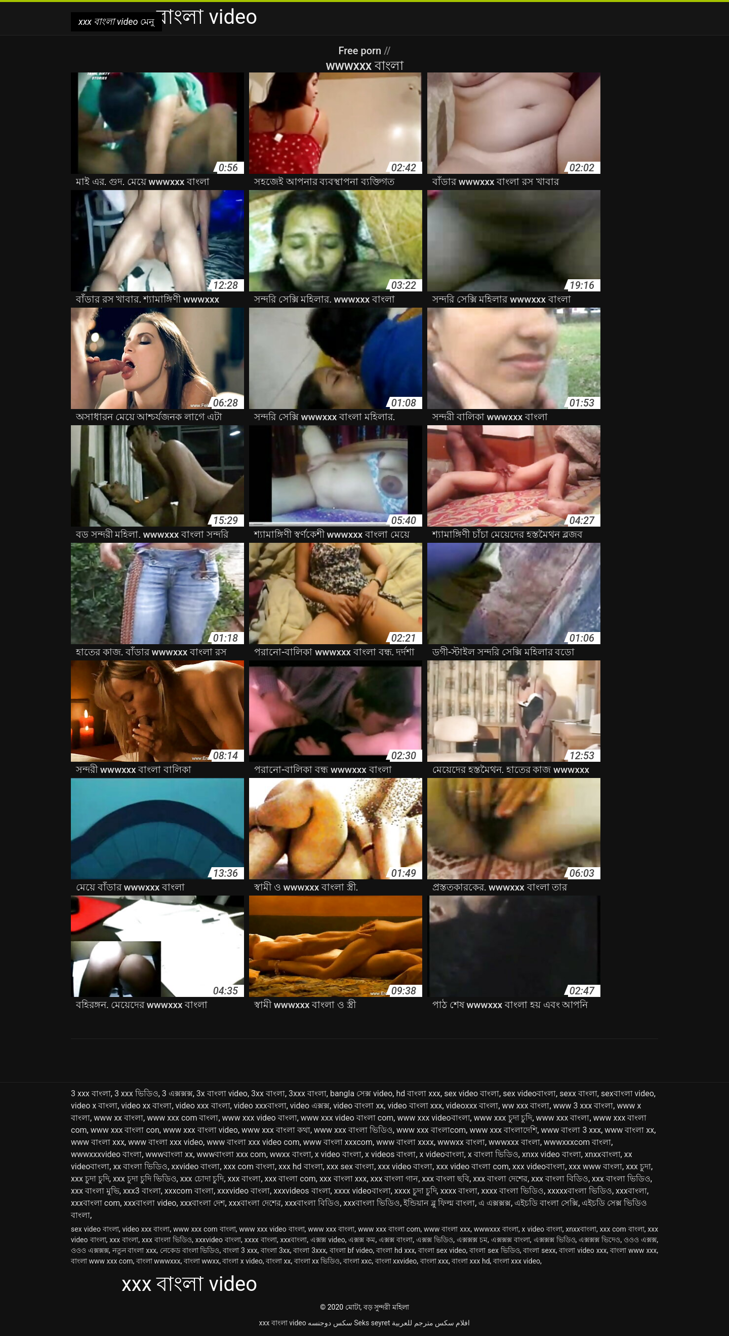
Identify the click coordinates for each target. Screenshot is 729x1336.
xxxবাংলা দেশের (255, 1203)
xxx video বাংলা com (472, 1166)
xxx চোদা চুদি (202, 1178)
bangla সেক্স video (361, 1093)
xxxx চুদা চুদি (415, 1191)
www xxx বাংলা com (389, 1229)
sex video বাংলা (471, 1093)
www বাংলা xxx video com (253, 1142)
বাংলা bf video (351, 1250)
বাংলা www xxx (633, 1250)
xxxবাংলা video (150, 1203)
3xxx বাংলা (308, 1093)
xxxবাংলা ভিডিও (371, 1203)
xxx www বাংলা (595, 1166)
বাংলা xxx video (516, 1261)
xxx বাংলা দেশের (500, 1178)
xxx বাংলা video (282, 1323)
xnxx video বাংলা (551, 1154)
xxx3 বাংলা (142, 1191)
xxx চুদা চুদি (90, 1178)
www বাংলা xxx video (165, 1142)
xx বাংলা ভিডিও (140, 1166)
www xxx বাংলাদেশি (503, 1130)
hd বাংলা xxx (418, 1093)
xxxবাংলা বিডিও (312, 1203)
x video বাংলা (338, 1154)
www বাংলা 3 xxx (571, 1130)
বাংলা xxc (357, 1261)
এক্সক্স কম (361, 1240)
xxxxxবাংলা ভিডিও (579, 1191)
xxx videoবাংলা (538, 1166)
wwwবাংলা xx (169, 1154)
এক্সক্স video (327, 1240)
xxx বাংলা (244, 1178)
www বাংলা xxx (98, 1142)
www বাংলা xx (629, 1130)
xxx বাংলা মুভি (95, 1191)
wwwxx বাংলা (461, 1142)
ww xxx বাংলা (526, 1105)
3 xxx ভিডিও (136, 1093)
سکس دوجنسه (330, 1323)
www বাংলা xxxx (405, 1142)
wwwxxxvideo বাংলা (106, 1154)
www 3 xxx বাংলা (583, 1105)
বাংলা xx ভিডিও (317, 1261)
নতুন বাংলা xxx (134, 1250)
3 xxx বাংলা (91, 1093)
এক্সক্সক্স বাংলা (510, 1240)
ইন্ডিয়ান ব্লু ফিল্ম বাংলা (439, 1203)
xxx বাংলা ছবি (445, 1178)
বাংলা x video (242, 1261)
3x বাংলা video (222, 1093)
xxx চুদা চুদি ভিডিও (145, 1178)
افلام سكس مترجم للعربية (431, 1323)
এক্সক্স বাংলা (396, 1240)
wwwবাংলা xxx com (231, 1154)
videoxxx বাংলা (472, 1105)
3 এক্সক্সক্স (177, 1093)
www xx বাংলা (118, 1118)
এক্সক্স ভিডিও (434, 1240)
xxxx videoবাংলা (362, 1191)
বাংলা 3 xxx (240, 1250)
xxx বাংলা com (290, 1178)
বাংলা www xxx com (102, 1261)
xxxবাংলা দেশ (202, 1203)
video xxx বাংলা (203, 1105)
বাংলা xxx (434, 1261)
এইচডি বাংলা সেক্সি (546, 1203)
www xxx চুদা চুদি (503, 1118)
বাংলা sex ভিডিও (494, 1250)
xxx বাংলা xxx (343, 1178)
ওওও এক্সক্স (640, 1240)
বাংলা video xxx (582, 1250)
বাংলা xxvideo (396, 1261)
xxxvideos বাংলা (301, 1191)
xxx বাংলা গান (395, 1178)
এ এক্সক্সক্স (494, 1203)
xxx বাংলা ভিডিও (621, 1178)
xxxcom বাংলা (189, 1191)
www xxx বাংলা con (125, 1130)
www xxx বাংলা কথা (275, 1130)
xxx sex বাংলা (350, 1166)
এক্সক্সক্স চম (472, 1240)
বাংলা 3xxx (309, 1250)
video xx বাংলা (146, 1105)
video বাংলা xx (358, 1105)
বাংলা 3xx (275, 1250)
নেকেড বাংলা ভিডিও (190, 1250)
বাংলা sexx (539, 1250)
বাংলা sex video (442, 1250)
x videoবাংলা (442, 1154)
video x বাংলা (94, 1105)
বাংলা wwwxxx (158, 1261)
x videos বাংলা (390, 1154)
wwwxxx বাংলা (514, 1142)
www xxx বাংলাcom (431, 1130)
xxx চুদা (638, 1166)
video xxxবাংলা (260, 1105)
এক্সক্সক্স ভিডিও (555, 1240)
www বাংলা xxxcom (338, 1142)
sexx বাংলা (578, 1093)
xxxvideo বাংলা (243, 1191)
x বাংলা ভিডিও (493, 1154)
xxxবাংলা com (95, 1203)
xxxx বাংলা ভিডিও (512, 1191)
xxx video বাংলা (405, 1166)
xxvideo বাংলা (195, 1166)
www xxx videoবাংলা (433, 1118)
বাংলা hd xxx (395, 1250)
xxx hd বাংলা (300, 1166)
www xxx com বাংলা (182, 1118)
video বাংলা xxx (414, 1105)
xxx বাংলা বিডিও (559, 1178)
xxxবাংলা (631, 1191)
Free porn (361, 51)
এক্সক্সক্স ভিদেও (599, 1240)
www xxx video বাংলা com (347, 1118)
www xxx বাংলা (563, 1118)
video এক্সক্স (310, 1105)
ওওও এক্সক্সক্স (90, 1250)
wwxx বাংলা (290, 1154)
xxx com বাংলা (249, 1166)
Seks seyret (372, 1323)
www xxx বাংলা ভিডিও (353, 1130)
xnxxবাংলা (603, 1154)
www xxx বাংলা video (200, 1130)
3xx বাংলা (268, 1093)
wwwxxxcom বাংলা (577, 1142)
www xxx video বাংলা (259, 1118)
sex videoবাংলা (529, 1093)
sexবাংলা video (627, 1093)
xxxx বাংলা (459, 1191)
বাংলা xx (278, 1261)
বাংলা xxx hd (471, 1261)
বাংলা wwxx (201, 1261)
